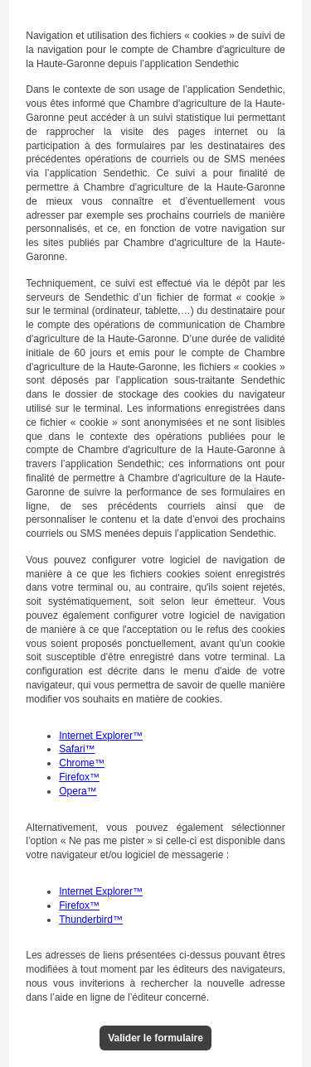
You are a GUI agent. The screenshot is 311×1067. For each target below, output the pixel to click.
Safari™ (77, 749)
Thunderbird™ (91, 919)
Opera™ (77, 791)
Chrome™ (81, 763)
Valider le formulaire (155, 1038)
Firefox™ (79, 777)
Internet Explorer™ (101, 735)
